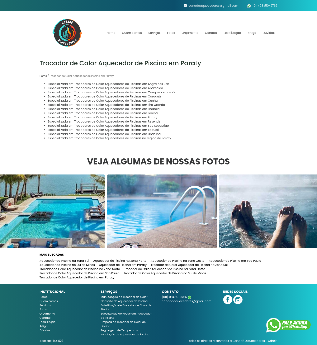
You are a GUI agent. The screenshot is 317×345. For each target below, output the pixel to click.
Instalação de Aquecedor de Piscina (125, 334)
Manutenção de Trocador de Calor (124, 297)
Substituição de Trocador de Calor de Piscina (126, 307)
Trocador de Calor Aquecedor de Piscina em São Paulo (79, 273)
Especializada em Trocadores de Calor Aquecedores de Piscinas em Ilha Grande (106, 105)
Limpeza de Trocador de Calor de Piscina (123, 324)
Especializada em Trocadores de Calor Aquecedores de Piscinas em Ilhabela (104, 109)
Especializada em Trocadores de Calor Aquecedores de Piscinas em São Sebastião (108, 126)
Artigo (251, 33)
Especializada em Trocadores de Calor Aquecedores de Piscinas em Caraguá (104, 96)
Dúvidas (269, 33)
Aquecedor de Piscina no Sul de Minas (67, 265)
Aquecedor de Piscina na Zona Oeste (177, 261)
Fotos (171, 33)
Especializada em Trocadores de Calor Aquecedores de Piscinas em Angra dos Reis (109, 84)
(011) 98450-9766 (265, 6)
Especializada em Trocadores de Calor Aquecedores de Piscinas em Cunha (103, 101)
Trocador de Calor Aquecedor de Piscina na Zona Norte (79, 269)
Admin (273, 341)
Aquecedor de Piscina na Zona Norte (119, 261)
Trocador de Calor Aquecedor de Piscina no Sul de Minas (165, 273)
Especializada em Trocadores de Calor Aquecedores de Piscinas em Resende (104, 121)
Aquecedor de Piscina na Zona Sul (64, 261)
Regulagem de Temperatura (120, 330)
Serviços (154, 33)
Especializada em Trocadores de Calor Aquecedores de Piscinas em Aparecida (105, 88)
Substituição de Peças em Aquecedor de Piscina (126, 316)
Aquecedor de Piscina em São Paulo (235, 261)
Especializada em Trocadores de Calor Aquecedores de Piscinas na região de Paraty (109, 138)
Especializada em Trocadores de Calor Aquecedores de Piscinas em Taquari (103, 130)
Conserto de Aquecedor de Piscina (124, 301)
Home (111, 33)
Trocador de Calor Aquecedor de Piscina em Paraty (76, 277)
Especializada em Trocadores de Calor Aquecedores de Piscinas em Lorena (103, 113)
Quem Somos (132, 33)
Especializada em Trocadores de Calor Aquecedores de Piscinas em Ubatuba (104, 134)
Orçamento (190, 33)
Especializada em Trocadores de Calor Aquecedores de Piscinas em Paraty (102, 117)
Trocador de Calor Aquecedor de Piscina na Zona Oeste (164, 269)
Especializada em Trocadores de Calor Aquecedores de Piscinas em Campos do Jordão (112, 92)
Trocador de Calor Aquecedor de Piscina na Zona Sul (189, 265)
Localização (232, 33)
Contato (211, 33)
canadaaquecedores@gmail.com (213, 6)
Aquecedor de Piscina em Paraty (123, 265)
